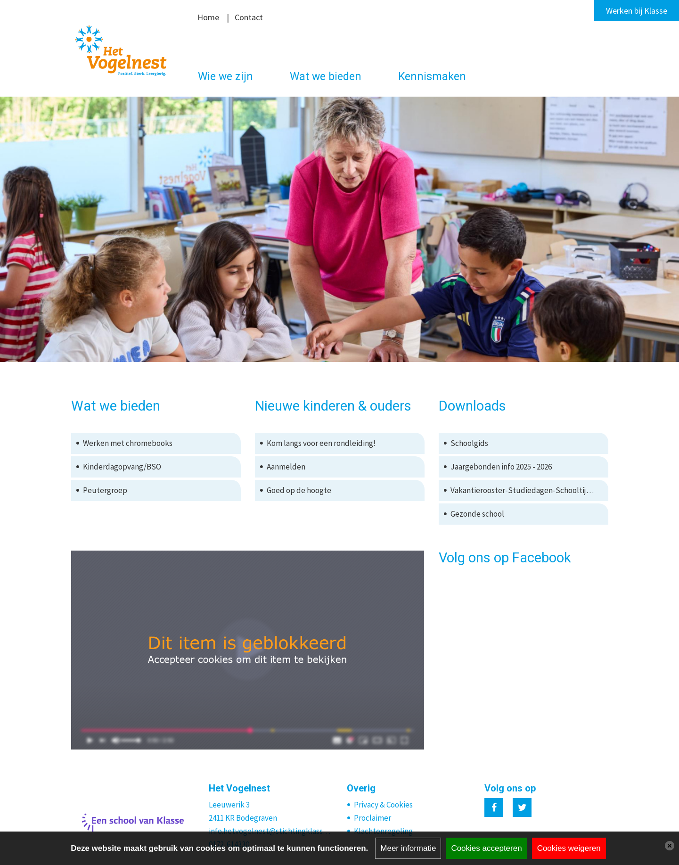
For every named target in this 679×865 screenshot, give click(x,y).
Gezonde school (477, 514)
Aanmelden (286, 466)
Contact (249, 17)
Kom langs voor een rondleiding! (321, 443)
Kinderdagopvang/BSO (122, 466)
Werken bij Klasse (636, 10)
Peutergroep (105, 490)
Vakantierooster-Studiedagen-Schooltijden (524, 490)
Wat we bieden (325, 76)
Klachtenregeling (383, 831)
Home (208, 17)
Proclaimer (372, 818)
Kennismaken (432, 76)
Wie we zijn (225, 76)
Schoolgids (469, 443)
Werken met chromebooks (127, 443)
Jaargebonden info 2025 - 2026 (501, 466)
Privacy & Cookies (383, 804)
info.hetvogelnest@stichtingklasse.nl (271, 831)
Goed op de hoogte (299, 490)
